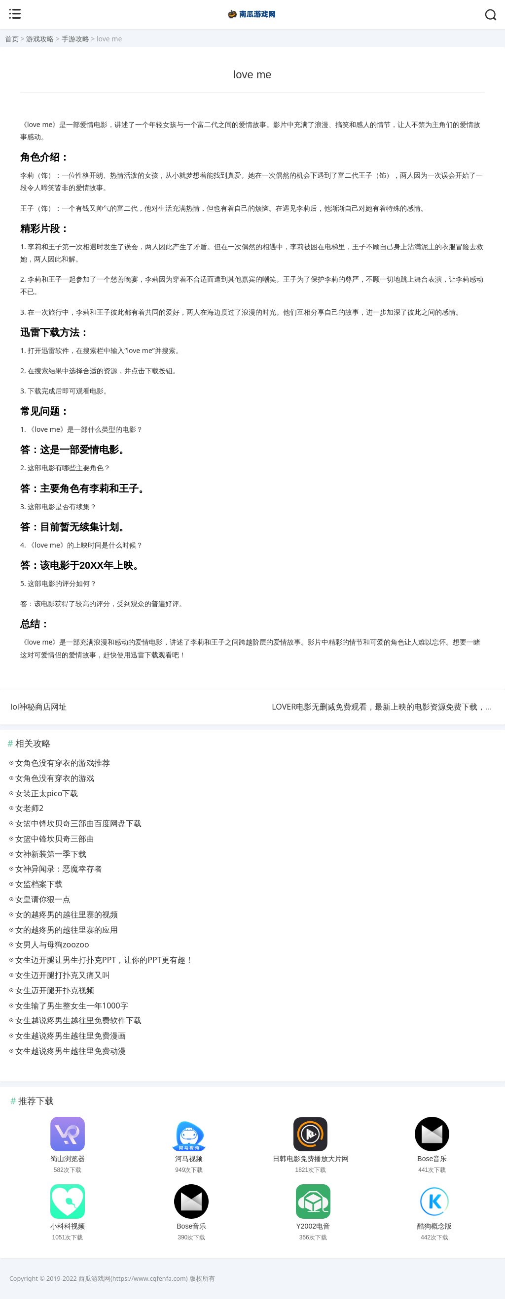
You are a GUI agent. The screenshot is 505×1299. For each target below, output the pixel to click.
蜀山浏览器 (67, 1159)
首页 (12, 38)
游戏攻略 (40, 38)
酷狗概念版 (434, 1226)
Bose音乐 (432, 1159)
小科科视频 (67, 1226)
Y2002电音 (312, 1226)
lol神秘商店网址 (38, 706)
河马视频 (189, 1159)
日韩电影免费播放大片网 (311, 1159)
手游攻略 (75, 38)
